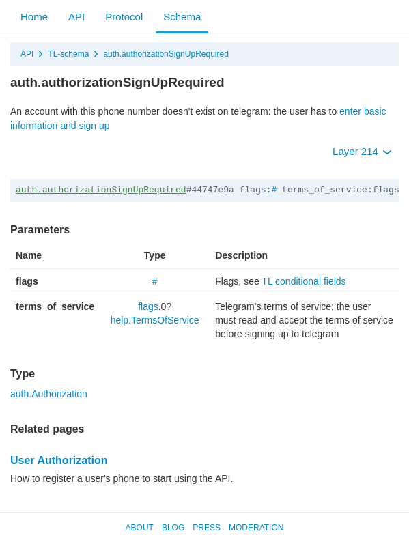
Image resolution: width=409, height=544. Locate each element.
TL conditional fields (303, 281)
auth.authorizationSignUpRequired (165, 54)
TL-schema (68, 54)
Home (34, 17)
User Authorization (59, 460)
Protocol (124, 17)
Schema (182, 17)
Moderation (256, 527)
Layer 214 (362, 151)
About (140, 527)
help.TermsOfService (155, 320)
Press (207, 527)
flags (148, 306)
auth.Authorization (48, 393)
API (76, 17)
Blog (173, 527)
